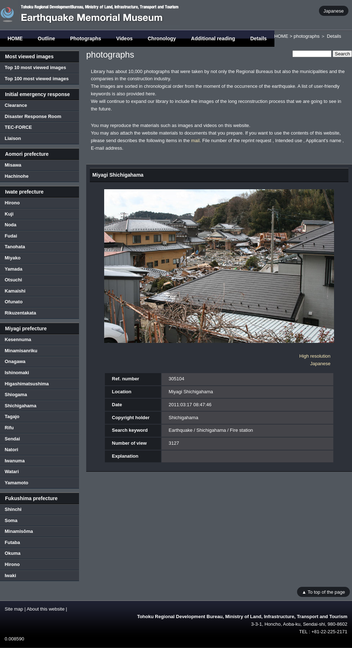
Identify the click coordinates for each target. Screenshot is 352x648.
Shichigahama (20, 405)
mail (195, 140)
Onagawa (15, 361)
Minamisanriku (21, 350)
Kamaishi (15, 291)
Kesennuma (18, 339)
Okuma (12, 553)
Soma (11, 520)
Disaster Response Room (33, 116)
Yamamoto (16, 482)
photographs (306, 36)
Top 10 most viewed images (35, 67)
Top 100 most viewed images (37, 78)
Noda (11, 224)
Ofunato (14, 301)
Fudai (11, 236)
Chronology (162, 38)
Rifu (9, 427)
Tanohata (15, 246)
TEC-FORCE (18, 127)
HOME (15, 38)
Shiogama (16, 394)
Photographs (85, 38)
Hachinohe (16, 176)
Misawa (13, 165)
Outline (46, 38)
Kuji (9, 214)
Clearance (16, 105)
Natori (11, 449)
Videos (124, 38)
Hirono (12, 202)
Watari (12, 471)
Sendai (12, 438)
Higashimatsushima (27, 383)
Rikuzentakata (20, 313)
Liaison (13, 138)
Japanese (334, 10)
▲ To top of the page (323, 591)
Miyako (12, 257)
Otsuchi (13, 279)
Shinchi (13, 509)
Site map (14, 609)
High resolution (314, 356)
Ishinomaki (17, 372)
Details (258, 38)
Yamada (13, 269)
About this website (46, 609)
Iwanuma (15, 460)
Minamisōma (19, 531)
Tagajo (12, 416)
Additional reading (213, 38)
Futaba (12, 542)
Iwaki (10, 575)
